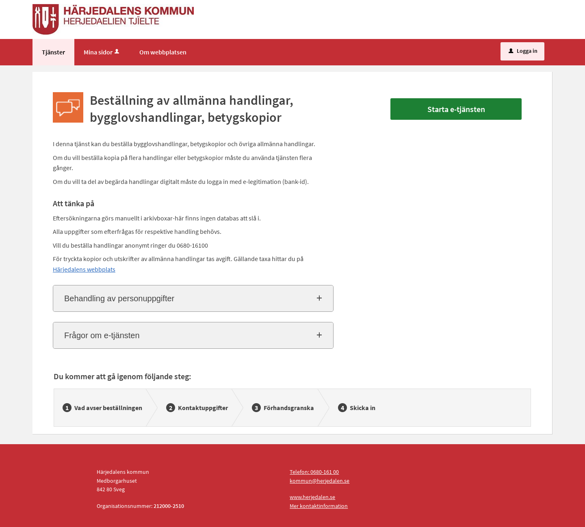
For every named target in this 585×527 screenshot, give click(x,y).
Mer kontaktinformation (319, 506)
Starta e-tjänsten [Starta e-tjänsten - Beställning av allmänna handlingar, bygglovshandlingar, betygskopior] (456, 109)
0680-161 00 (324, 471)
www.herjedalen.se (312, 497)
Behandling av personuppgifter (119, 298)
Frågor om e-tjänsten (102, 335)
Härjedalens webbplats (84, 269)
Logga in (523, 50)
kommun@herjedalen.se (319, 480)
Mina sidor (102, 52)
